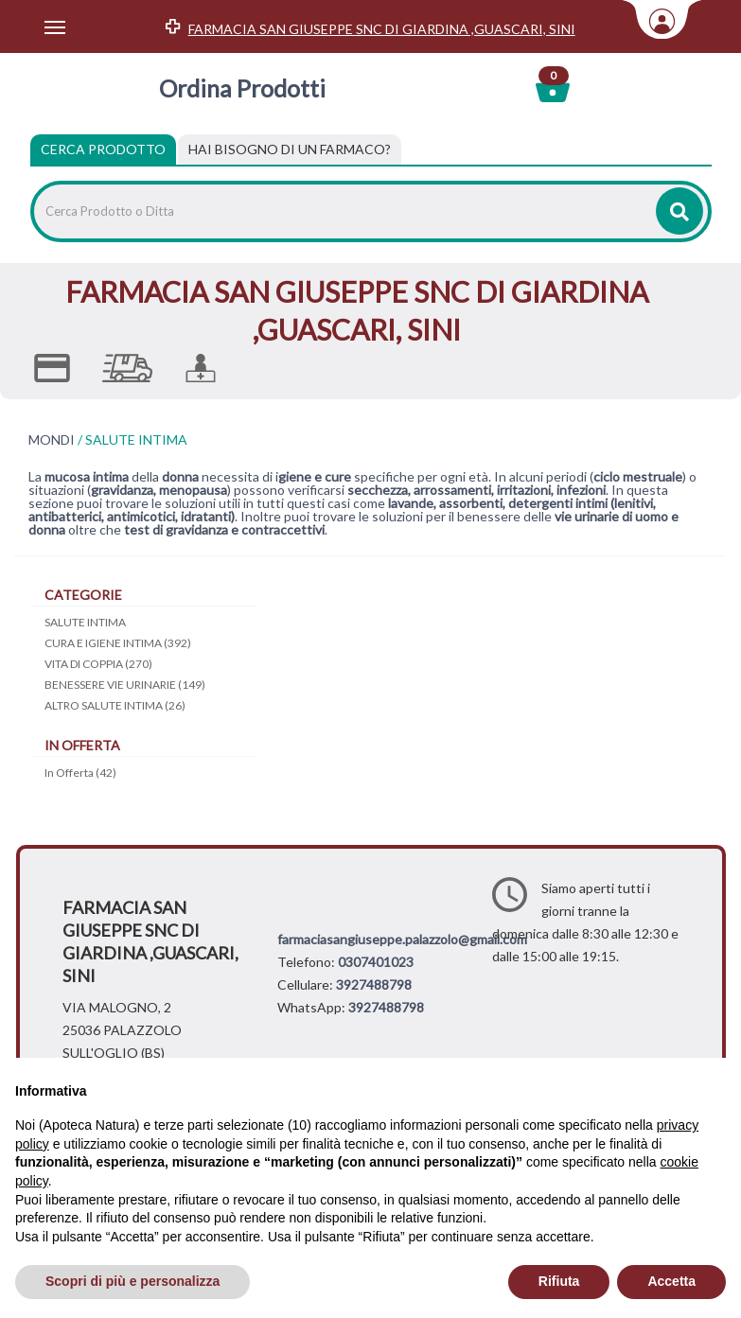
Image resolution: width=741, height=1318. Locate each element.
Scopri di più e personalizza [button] (132, 1281)
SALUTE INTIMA (85, 622)
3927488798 (374, 984)
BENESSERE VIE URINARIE (124, 684)
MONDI (51, 440)
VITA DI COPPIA (98, 664)
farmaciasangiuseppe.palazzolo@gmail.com (402, 939)
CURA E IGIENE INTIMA (117, 643)
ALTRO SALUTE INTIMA (114, 705)
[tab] (289, 149)
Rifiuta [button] (559, 1281)
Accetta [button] (671, 1281)
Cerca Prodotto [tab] (103, 149)
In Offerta (80, 772)
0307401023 (376, 962)
